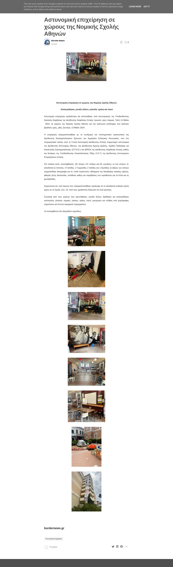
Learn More (135, 6)
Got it (147, 6)
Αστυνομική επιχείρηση (53, 539)
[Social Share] (121, 42)
